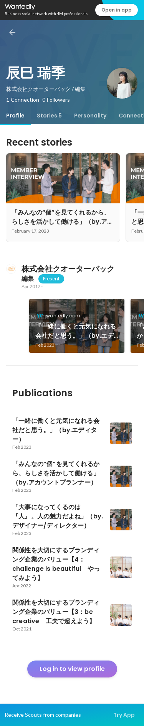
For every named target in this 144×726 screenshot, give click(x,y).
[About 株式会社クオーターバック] (10, 269)
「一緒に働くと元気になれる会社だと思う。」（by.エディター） (75, 331)
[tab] (15, 115)
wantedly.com (61, 315)
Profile (15, 115)
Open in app (116, 10)
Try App (124, 715)
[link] (76, 326)
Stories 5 (49, 115)
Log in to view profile (72, 668)
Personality (90, 115)
